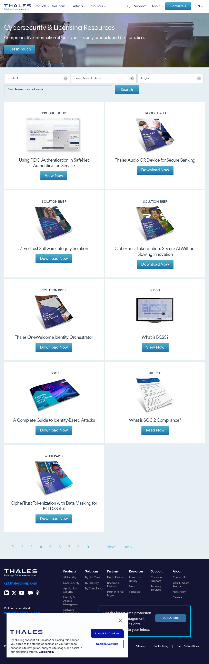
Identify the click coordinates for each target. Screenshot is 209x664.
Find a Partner (115, 577)
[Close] (120, 620)
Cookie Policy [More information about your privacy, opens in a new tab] (46, 652)
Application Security (70, 590)
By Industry (92, 583)
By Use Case (92, 577)
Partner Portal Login (115, 593)
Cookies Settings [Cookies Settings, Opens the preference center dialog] (107, 643)
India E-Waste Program (181, 585)
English (145, 78)
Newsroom (179, 592)
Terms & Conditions (188, 646)
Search (127, 90)
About (156, 6)
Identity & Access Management (71, 601)
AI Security (69, 577)
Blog (132, 586)
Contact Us (178, 6)
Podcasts (134, 592)
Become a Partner (113, 585)
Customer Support (157, 579)
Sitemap (141, 646)
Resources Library (135, 579)
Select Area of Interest (88, 78)
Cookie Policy (161, 646)
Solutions (59, 6)
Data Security (71, 583)
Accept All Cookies (107, 633)
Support (140, 6)
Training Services (156, 588)
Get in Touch (20, 49)
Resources (96, 6)
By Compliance (94, 588)
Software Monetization (71, 611)
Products (40, 6)
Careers (177, 597)
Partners (77, 6)
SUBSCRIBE (170, 618)
